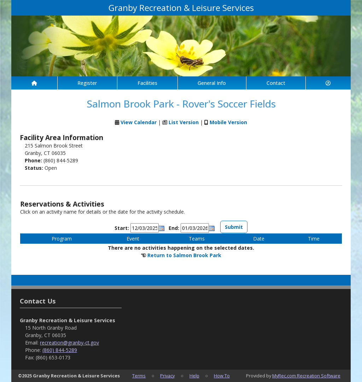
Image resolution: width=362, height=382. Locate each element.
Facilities (147, 83)
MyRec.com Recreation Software (306, 375)
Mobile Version (228, 122)
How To (222, 375)
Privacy (167, 375)
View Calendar (139, 122)
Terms (139, 375)
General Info (212, 83)
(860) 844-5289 (59, 350)
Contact (276, 83)
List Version (184, 122)
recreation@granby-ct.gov (69, 342)
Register (87, 83)
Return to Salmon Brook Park (184, 255)
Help (194, 375)
